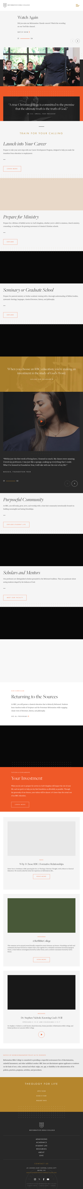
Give (41, 1156)
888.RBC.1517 (41, 1170)
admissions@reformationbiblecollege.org (41, 1172)
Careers (53, 1185)
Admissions (41, 1139)
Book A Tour (41, 1096)
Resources (41, 1149)
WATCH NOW (23, 32)
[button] (78, 5)
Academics (41, 1142)
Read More (41, 876)
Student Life (41, 1146)
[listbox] (42, 32)
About (41, 1152)
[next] (77, 41)
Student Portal (32, 1185)
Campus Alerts (44, 1185)
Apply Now (41, 1091)
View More (41, 959)
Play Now (41, 1034)
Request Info (41, 1100)
